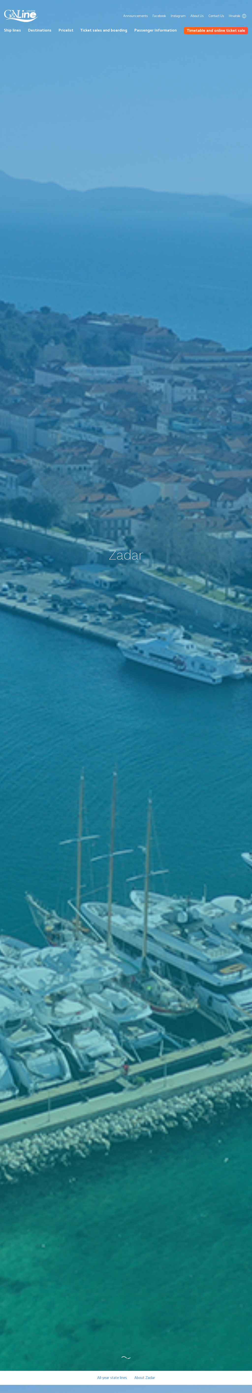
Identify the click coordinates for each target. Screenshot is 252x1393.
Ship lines (12, 30)
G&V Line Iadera (21, 16)
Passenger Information (155, 30)
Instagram (178, 16)
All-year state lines (112, 1378)
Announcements (135, 16)
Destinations (39, 30)
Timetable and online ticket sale (216, 30)
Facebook (159, 16)
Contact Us (216, 16)
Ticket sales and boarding (103, 30)
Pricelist (66, 30)
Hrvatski (238, 16)
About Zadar (144, 1378)
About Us (197, 16)
